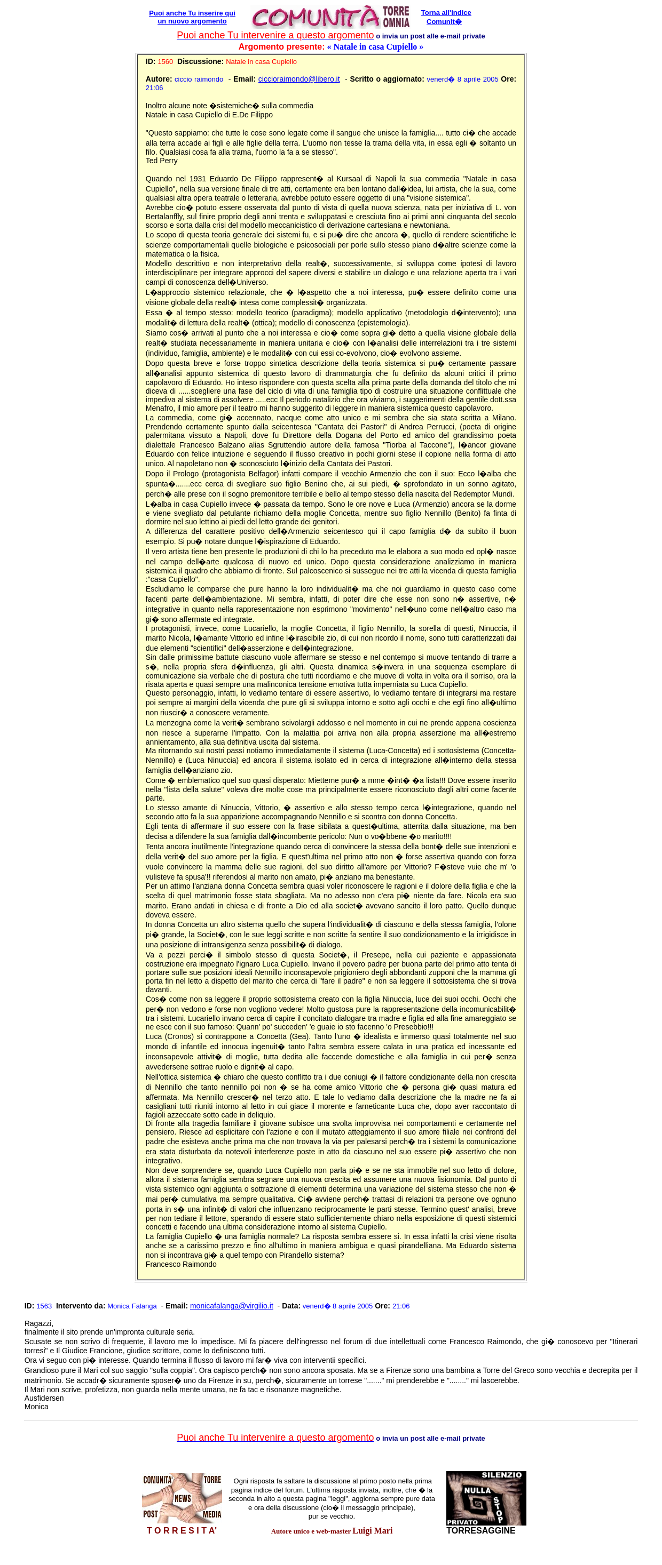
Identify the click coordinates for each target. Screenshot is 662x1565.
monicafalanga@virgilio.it (231, 1305)
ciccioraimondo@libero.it (299, 79)
